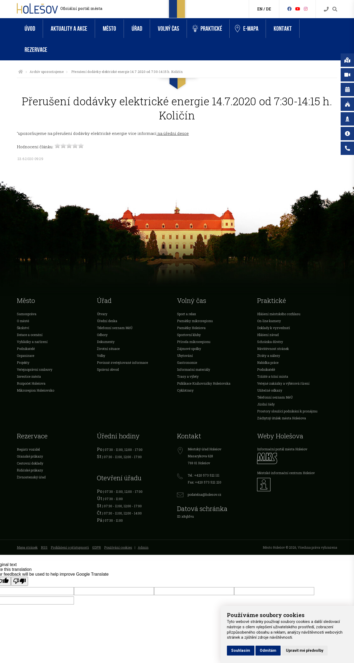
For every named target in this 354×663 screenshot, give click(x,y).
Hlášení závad (268, 335)
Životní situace (108, 348)
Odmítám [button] (268, 650)
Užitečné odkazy (269, 390)
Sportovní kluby (189, 335)
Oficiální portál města (81, 8)
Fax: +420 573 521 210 (204, 482)
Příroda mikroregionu (193, 342)
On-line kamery (269, 321)
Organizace (25, 355)
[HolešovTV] (297, 8)
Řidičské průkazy (30, 470)
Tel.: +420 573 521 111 (203, 475)
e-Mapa (246, 29)
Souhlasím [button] (240, 650)
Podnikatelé (26, 348)
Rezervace (36, 50)
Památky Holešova (191, 328)
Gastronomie (187, 362)
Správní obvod (108, 369)
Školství (23, 328)
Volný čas (168, 29)
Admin (143, 547)
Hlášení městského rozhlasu (278, 314)
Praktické (207, 29)
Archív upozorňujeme (47, 71)
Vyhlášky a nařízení (32, 342)
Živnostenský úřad (31, 477)
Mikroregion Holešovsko (35, 390)
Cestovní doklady (30, 463)
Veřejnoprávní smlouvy (34, 369)
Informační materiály (193, 369)
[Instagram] (305, 8)
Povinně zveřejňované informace (122, 362)
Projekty (23, 362)
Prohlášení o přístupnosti (70, 547)
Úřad (137, 29)
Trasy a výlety (188, 376)
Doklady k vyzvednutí (273, 328)
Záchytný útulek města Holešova (281, 418)
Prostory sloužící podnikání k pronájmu (287, 411)
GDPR (96, 547)
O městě (23, 321)
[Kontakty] (326, 9)
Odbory (102, 335)
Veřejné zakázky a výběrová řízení (283, 383)
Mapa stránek (27, 547)
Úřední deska (107, 321)
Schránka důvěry (270, 342)
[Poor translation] (19, 581)
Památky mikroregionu (195, 321)
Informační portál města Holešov (282, 449)
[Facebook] (289, 8)
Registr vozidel (28, 449)
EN (260, 8)
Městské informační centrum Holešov (286, 473)
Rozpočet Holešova (31, 383)
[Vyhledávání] (334, 9)
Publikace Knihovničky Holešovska (203, 383)
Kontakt (283, 29)
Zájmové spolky (189, 348)
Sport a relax (186, 314)
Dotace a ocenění (29, 335)
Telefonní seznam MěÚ (114, 328)
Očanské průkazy (30, 456)
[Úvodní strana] (20, 71)
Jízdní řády (266, 404)
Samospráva (26, 314)
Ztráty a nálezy (268, 355)
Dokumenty (106, 342)
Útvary (102, 314)
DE (268, 8)
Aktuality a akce (69, 29)
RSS (44, 547)
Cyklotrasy (185, 390)
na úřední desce (172, 133)
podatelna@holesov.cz (204, 494)
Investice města (29, 376)
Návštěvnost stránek (273, 348)
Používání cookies (118, 547)
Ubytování (185, 355)
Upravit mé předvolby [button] (304, 650)
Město (109, 29)
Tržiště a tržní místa (272, 376)
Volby (101, 355)
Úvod (30, 29)
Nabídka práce (267, 362)
